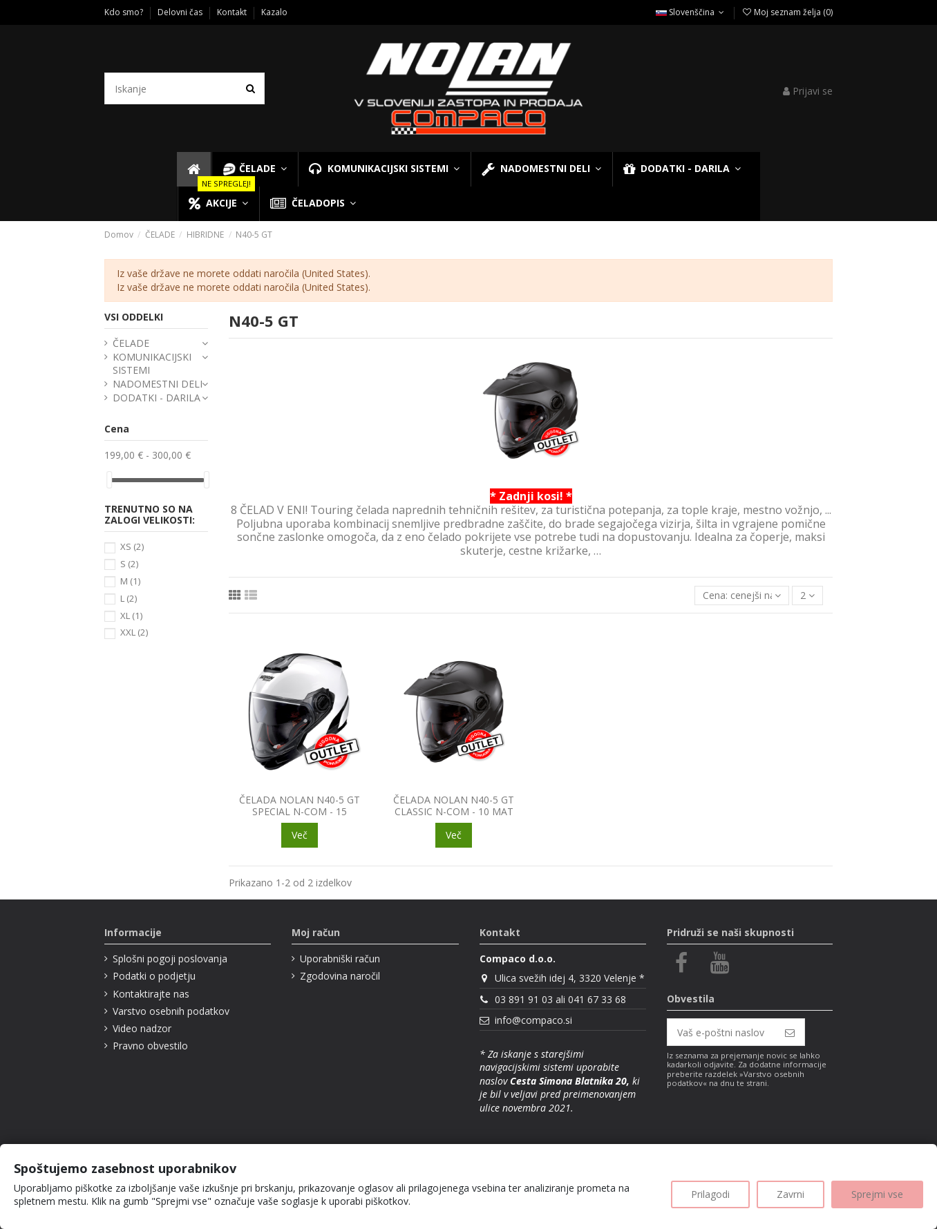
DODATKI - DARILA (156, 397)
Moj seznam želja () (787, 12)
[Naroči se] (789, 1032)
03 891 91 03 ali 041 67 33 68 (560, 999)
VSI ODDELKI (133, 316)
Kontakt (233, 12)
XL (131, 615)
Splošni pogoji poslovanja (170, 958)
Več (299, 834)
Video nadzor (142, 1028)
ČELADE (131, 343)
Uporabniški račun (340, 958)
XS (132, 546)
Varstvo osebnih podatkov (171, 1011)
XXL (134, 632)
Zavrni (790, 1194)
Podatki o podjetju (154, 975)
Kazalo (274, 12)
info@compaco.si (533, 1020)
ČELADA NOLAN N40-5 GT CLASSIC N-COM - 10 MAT (453, 805)
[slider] (109, 479)
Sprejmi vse (877, 1194)
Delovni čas (181, 12)
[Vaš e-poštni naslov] (721, 1032)
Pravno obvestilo (150, 1045)
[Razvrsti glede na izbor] (741, 596)
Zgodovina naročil (340, 975)
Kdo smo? (124, 12)
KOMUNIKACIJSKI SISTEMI (152, 363)
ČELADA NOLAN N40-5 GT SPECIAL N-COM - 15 (299, 805)
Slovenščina (691, 12)
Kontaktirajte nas (151, 993)
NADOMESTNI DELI (157, 383)
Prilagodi (710, 1194)
